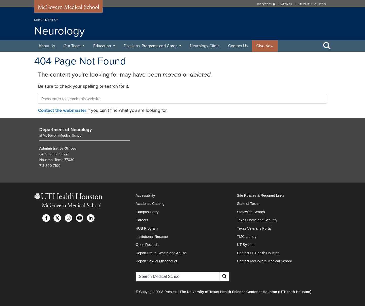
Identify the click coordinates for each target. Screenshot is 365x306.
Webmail (287, 4)
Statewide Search (251, 212)
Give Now (264, 45)
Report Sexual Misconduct (156, 261)
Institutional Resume (152, 237)
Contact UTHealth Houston (258, 253)
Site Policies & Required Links (260, 195)
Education (102, 45)
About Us (47, 45)
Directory (266, 4)
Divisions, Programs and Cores (151, 45)
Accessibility (145, 195)
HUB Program (147, 228)
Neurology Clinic (205, 45)
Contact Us (238, 45)
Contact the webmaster (62, 110)
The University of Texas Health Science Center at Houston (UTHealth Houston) (245, 292)
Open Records (147, 245)
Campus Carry (147, 212)
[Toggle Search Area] (327, 46)
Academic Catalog (150, 204)
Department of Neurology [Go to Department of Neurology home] (65, 129)
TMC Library (247, 237)
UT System (245, 245)
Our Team (73, 45)
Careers (142, 220)
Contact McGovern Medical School (264, 261)
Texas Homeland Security (257, 220)
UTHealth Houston (312, 4)
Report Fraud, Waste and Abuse (161, 253)
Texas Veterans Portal (254, 228)
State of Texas (248, 204)
